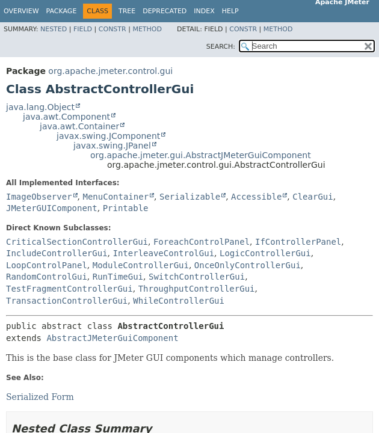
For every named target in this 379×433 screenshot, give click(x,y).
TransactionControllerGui (67, 301)
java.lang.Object (40, 107)
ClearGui (312, 196)
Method (147, 29)
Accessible (256, 196)
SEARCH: (220, 47)
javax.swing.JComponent (108, 136)
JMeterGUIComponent (51, 208)
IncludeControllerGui (57, 253)
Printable (126, 208)
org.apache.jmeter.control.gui (110, 71)
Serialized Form (40, 397)
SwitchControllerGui (197, 276)
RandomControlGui (46, 276)
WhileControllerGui (178, 301)
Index (204, 11)
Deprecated (164, 11)
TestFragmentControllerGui (69, 288)
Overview (21, 11)
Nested (53, 29)
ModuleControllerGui (141, 265)
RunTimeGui (118, 276)
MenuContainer (115, 196)
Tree (127, 11)
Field (82, 29)
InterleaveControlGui (163, 253)
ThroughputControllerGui (196, 288)
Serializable (189, 196)
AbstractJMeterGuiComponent (112, 338)
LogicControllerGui (265, 253)
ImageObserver (39, 196)
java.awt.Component (66, 116)
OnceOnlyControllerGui (247, 265)
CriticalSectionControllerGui (77, 242)
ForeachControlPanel (201, 242)
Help (230, 11)
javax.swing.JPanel (112, 145)
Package (61, 11)
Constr (112, 29)
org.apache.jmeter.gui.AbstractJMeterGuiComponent (200, 155)
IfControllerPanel (298, 242)
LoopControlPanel (46, 265)
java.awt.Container (79, 126)
